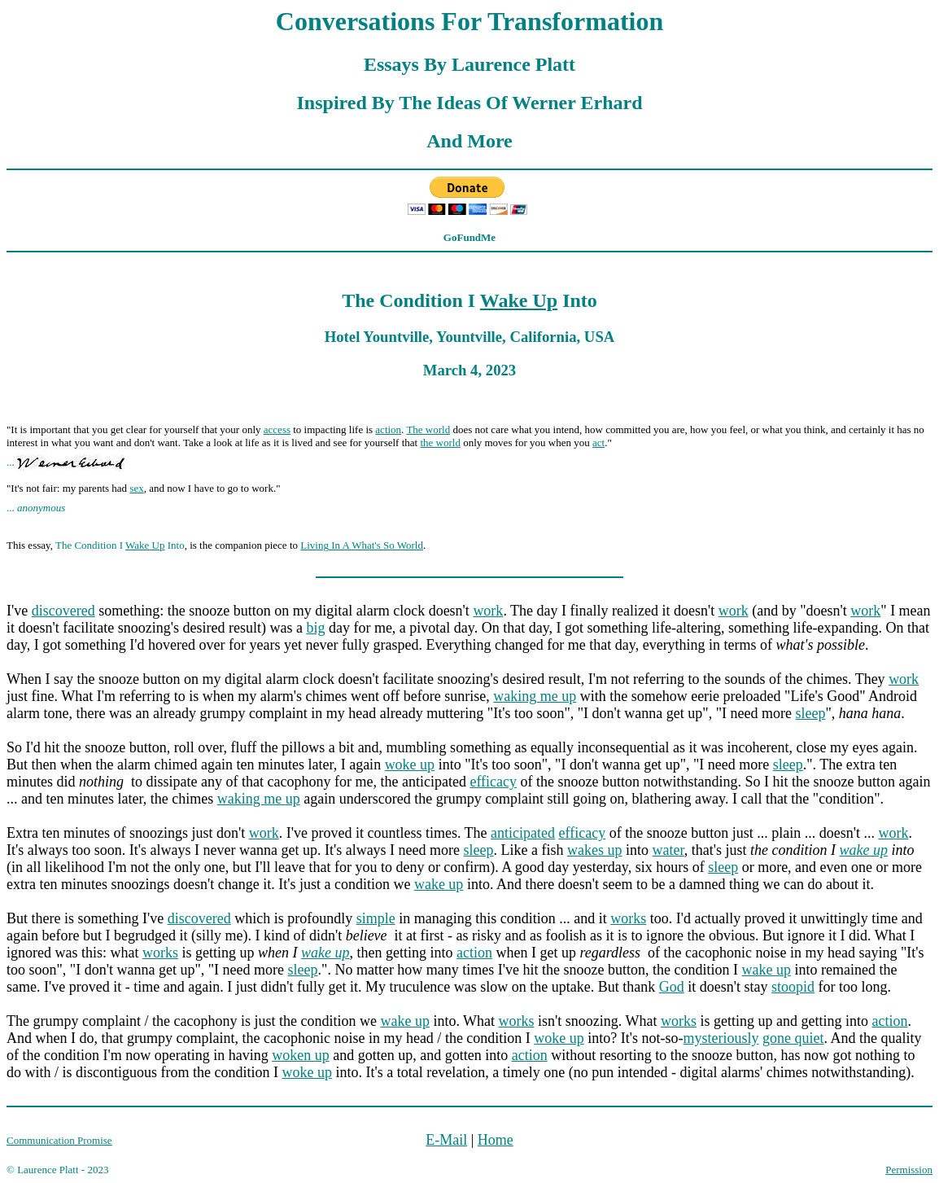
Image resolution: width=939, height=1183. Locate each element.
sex (136, 488)
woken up (301, 1055)
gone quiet (792, 1038)
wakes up (594, 850)
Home (495, 1140)
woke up (410, 764)
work (488, 610)
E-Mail (446, 1140)
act (598, 442)
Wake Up (518, 300)
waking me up (534, 696)
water (668, 850)
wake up (864, 850)
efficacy (493, 781)
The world (428, 429)
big (315, 628)
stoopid (793, 987)
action (388, 429)
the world (440, 442)
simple (375, 918)
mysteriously (721, 1038)
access (277, 429)
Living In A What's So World (361, 545)
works (628, 918)
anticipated (523, 833)
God (671, 987)
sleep (810, 713)
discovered (63, 610)
